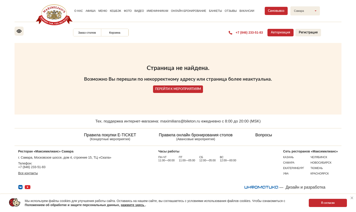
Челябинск (319, 157)
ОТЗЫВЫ (231, 10)
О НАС (78, 10)
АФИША (91, 10)
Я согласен (328, 203)
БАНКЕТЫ (215, 10)
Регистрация (308, 32)
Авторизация (280, 32)
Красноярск (320, 173)
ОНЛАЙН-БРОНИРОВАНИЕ (188, 10)
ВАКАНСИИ (247, 10)
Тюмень (317, 168)
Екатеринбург (293, 168)
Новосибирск (321, 162)
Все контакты (28, 173)
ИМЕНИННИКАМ (157, 10)
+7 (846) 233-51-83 (31, 167)
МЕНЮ (102, 10)
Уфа (286, 173)
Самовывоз (276, 10)
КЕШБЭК (115, 10)
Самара (288, 162)
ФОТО (128, 10)
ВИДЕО (139, 10)
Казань (288, 157)
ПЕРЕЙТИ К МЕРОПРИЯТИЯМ (178, 89)
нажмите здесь (133, 205)
